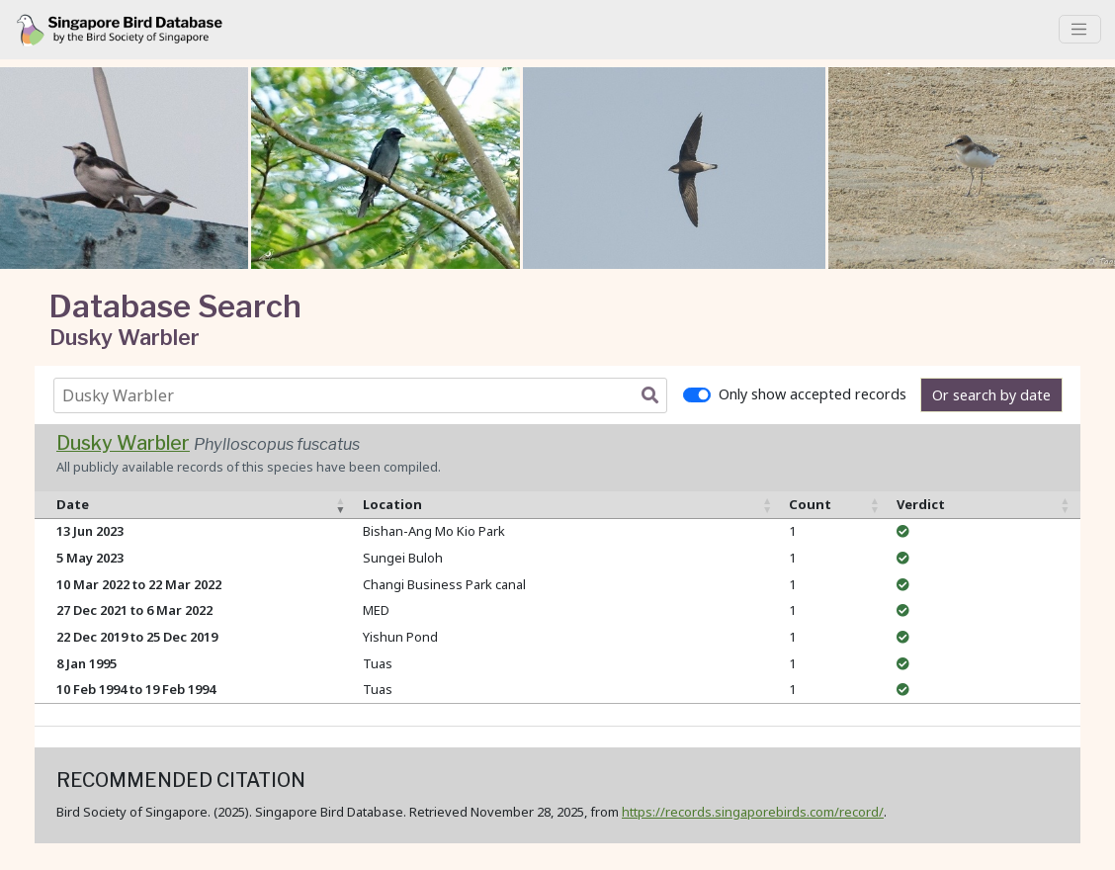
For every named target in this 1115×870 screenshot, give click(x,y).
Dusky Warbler (123, 443)
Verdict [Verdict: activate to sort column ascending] (921, 504)
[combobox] (364, 395)
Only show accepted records (812, 394)
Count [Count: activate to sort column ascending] (810, 504)
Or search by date (991, 395)
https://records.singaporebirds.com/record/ (753, 812)
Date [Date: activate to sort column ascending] (72, 504)
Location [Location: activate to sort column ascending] (392, 504)
